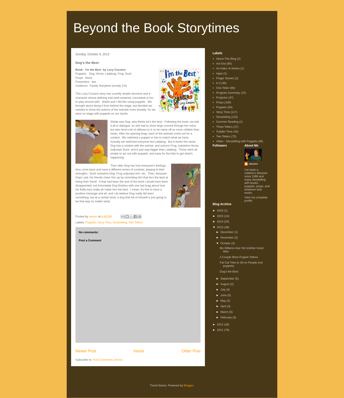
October (225, 243)
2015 (220, 216)
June (224, 295)
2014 (220, 221)
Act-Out (221, 63)
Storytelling (120, 222)
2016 (220, 210)
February (226, 317)
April (223, 306)
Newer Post (85, 351)
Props (220, 102)
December (227, 232)
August (225, 284)
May (223, 300)
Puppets (91, 222)
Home (139, 351)
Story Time (104, 222)
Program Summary (228, 92)
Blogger (189, 385)
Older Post (191, 351)
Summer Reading (227, 121)
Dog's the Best (229, 271)
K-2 (218, 83)
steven (253, 163)
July (223, 289)
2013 (220, 227)
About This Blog (226, 58)
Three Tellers (224, 126)
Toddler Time (224, 131)
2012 (220, 324)
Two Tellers (135, 222)
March (224, 312)
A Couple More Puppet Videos (239, 257)
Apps (219, 73)
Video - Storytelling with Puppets (236, 141)
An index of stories (228, 68)
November (227, 237)
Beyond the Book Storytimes (156, 27)
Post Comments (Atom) (108, 359)
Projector (222, 97)
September (227, 278)
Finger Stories (225, 78)
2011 (220, 330)
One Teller (222, 88)
